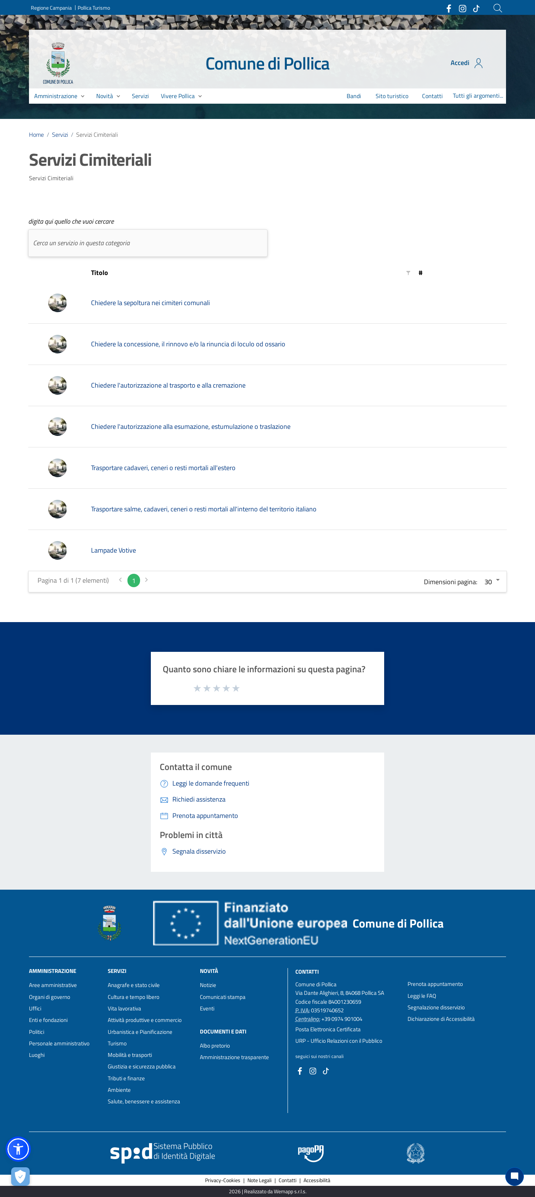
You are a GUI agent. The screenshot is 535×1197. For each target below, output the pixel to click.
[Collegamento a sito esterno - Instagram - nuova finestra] (462, 8)
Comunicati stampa (223, 997)
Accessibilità (317, 1180)
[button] (18, 1149)
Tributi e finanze (126, 1078)
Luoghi (37, 1055)
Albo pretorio (215, 1045)
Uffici (35, 1008)
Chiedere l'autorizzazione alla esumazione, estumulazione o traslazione (191, 426)
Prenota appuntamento (435, 984)
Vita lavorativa (124, 1008)
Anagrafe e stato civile (134, 985)
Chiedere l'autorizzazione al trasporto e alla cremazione (168, 385)
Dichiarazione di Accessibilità (441, 1019)
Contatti (307, 971)
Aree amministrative (53, 985)
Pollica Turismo (94, 8)
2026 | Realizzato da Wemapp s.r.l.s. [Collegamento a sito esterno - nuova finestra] (268, 1191)
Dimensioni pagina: (450, 582)
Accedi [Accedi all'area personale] (467, 63)
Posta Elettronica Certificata (328, 1029)
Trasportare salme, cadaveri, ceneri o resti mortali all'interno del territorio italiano (204, 509)
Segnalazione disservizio (436, 1007)
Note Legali (259, 1180)
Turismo (117, 1043)
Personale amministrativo (59, 1043)
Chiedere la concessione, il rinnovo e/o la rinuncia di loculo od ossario (188, 344)
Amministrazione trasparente (234, 1057)
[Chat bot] (514, 1176)
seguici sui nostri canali (319, 1056)
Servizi (60, 134)
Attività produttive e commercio (145, 1020)
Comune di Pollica (267, 63)
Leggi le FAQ (422, 995)
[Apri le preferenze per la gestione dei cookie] (20, 1176)
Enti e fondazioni (48, 1020)
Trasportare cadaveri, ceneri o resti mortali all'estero (163, 468)
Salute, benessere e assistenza (144, 1101)
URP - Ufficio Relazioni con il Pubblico (338, 1040)
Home (36, 134)
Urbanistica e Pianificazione (140, 1032)
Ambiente (119, 1090)
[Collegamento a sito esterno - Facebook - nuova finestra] (448, 8)
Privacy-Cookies (222, 1180)
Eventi (207, 1008)
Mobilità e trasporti (130, 1055)
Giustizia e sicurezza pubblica (142, 1066)
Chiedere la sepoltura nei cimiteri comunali (150, 303)
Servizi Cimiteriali (97, 134)
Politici (36, 1032)
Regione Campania (51, 8)
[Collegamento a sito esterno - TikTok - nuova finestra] (475, 8)
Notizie (208, 985)
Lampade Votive (113, 550)
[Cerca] (498, 8)
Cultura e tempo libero (133, 997)
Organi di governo (49, 997)
